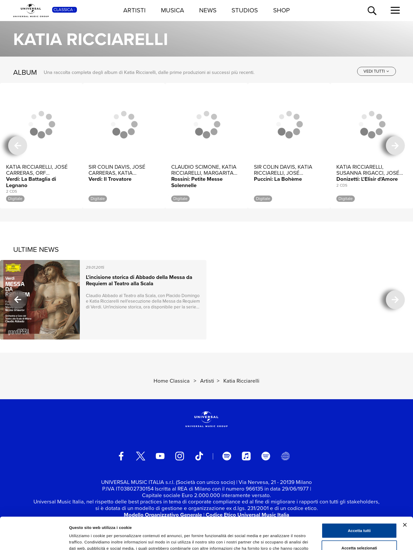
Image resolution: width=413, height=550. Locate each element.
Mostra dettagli (277, 539)
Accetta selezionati (359, 515)
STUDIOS (245, 10)
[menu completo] (395, 10)
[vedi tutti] (376, 71)
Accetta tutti (359, 498)
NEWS (208, 10)
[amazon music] (266, 456)
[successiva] (395, 145)
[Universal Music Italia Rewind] (285, 456)
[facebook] (121, 456)
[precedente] (17, 145)
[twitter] (140, 456)
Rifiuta (359, 533)
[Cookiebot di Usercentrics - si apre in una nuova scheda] (34, 540)
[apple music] (246, 456)
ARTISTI (134, 10)
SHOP (281, 10)
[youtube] (160, 456)
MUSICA (172, 10)
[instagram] (179, 456)
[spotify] (227, 456)
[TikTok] (199, 456)
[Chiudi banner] (405, 492)
